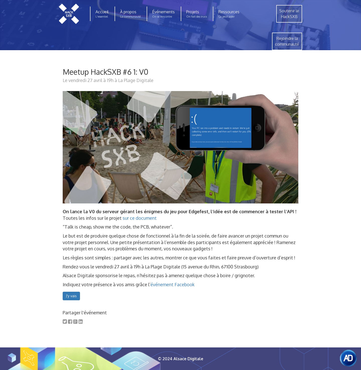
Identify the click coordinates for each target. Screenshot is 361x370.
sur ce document (140, 218)
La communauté (130, 16)
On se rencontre (162, 16)
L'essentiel (102, 16)
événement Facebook (172, 284)
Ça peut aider (226, 16)
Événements (163, 11)
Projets (192, 11)
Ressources (228, 11)
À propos (128, 11)
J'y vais (71, 296)
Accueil (102, 11)
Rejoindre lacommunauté (287, 41)
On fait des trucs (196, 16)
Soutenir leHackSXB (289, 13)
